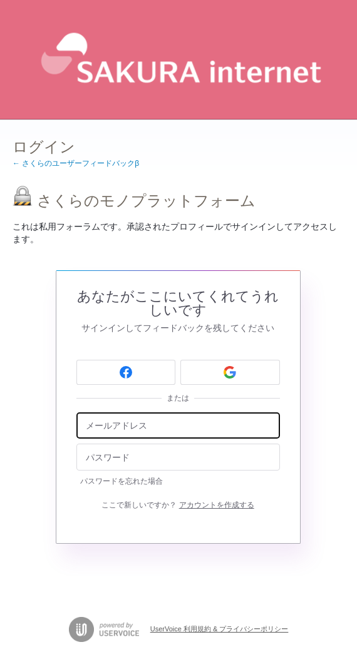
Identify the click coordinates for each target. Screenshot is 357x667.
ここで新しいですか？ (177, 505)
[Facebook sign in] (126, 372)
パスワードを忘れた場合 (121, 481)
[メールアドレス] (178, 425)
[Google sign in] (230, 372)
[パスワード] (178, 457)
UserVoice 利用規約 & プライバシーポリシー (219, 629)
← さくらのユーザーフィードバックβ (76, 163)
